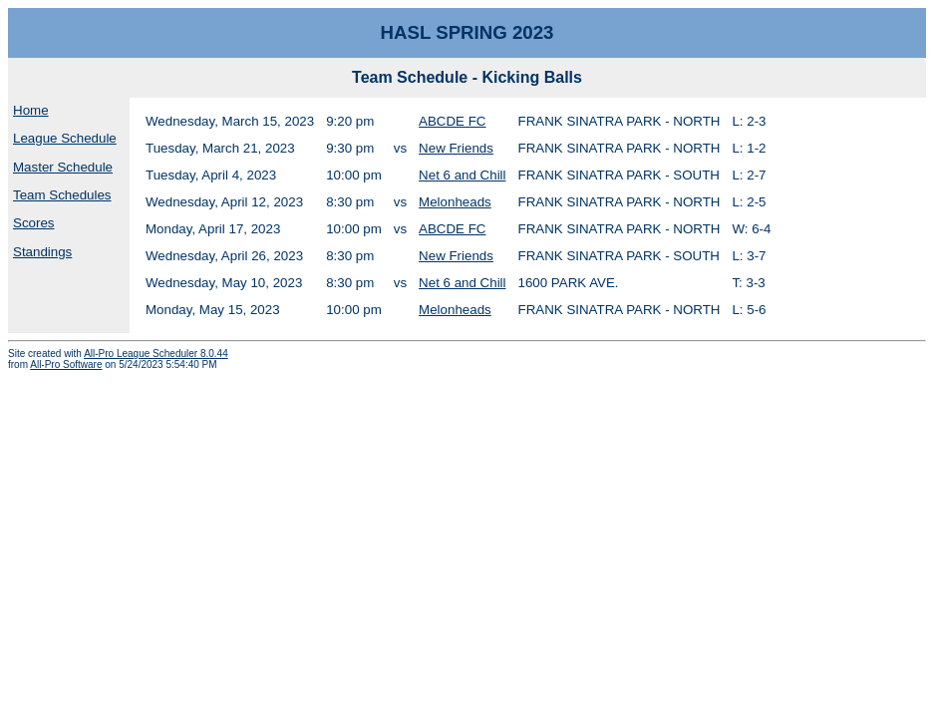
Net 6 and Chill (462, 175)
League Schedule (65, 138)
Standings (42, 251)
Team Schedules (62, 194)
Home (31, 110)
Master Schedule (63, 167)
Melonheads (455, 201)
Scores (33, 222)
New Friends (456, 148)
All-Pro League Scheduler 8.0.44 (156, 353)
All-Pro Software (66, 364)
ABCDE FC (452, 121)
